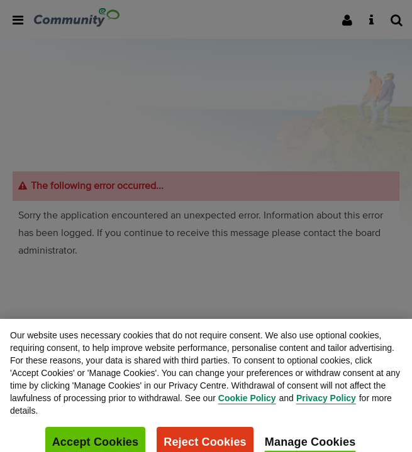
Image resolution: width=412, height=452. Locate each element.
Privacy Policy (326, 401)
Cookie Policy (247, 401)
